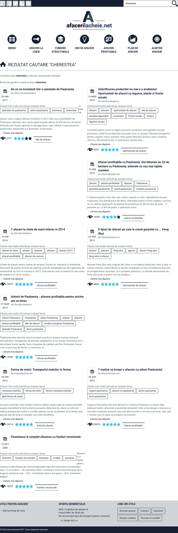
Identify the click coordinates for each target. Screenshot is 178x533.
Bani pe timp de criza (14, 510)
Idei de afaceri (43, 139)
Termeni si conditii (150, 518)
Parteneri (158, 510)
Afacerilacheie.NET (3, 63)
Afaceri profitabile (133, 218)
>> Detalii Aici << (69, 520)
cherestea (21, 75)
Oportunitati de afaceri (134, 150)
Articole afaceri (45, 425)
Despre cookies (128, 518)
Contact (144, 510)
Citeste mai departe (13, 133)
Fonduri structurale (47, 487)
